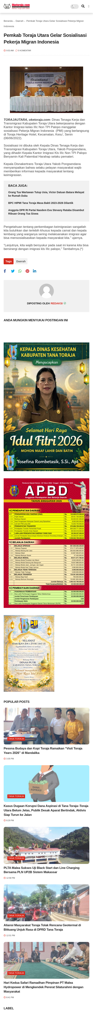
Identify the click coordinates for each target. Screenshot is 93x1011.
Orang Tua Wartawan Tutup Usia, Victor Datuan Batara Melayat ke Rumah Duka (46, 194)
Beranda (8, 21)
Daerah (19, 21)
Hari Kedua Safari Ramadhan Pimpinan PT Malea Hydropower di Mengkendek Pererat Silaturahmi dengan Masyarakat (43, 987)
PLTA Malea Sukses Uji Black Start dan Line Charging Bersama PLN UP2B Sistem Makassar (41, 870)
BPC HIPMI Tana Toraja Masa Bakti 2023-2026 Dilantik (40, 202)
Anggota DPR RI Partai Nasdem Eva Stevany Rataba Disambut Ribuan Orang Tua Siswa (46, 212)
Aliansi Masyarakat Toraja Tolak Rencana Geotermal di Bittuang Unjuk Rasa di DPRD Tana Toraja (42, 927)
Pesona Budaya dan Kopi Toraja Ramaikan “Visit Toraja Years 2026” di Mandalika (43, 751)
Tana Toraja (16, 739)
